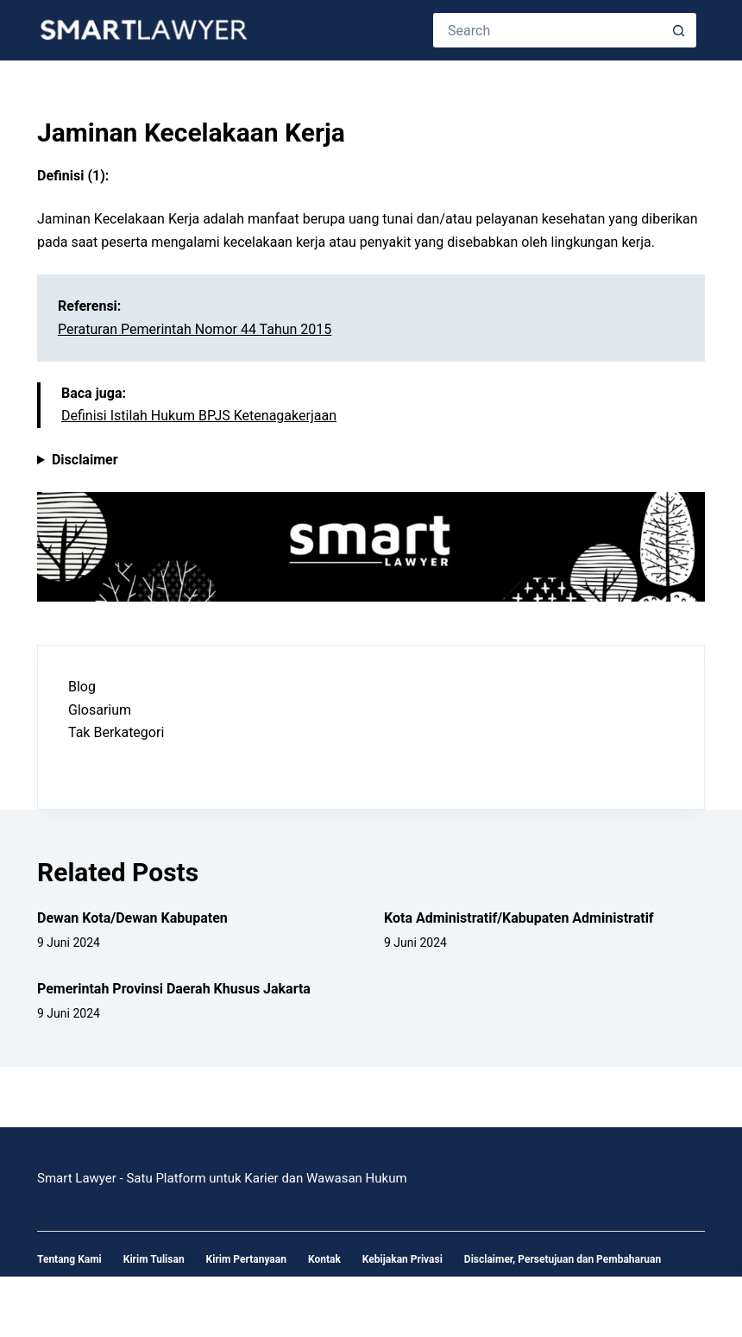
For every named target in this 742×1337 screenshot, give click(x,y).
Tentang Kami (69, 1259)
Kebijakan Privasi (402, 1259)
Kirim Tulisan (154, 1259)
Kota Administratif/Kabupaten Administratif (519, 918)
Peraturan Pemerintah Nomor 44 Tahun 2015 (194, 329)
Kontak (324, 1259)
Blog (82, 686)
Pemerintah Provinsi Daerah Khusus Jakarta (174, 989)
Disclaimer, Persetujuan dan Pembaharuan (562, 1259)
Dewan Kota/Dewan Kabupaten (132, 918)
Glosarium (99, 710)
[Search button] (679, 30)
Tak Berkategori (116, 732)
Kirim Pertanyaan (246, 1259)
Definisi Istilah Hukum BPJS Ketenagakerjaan (198, 415)
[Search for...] (547, 30)
